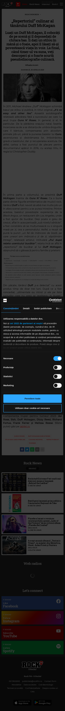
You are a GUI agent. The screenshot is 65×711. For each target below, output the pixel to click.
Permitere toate (32, 398)
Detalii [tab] (26, 308)
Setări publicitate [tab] (43, 308)
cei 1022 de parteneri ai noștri (26, 323)
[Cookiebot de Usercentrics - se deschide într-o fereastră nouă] (49, 300)
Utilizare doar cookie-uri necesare (32, 408)
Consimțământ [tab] (11, 308)
